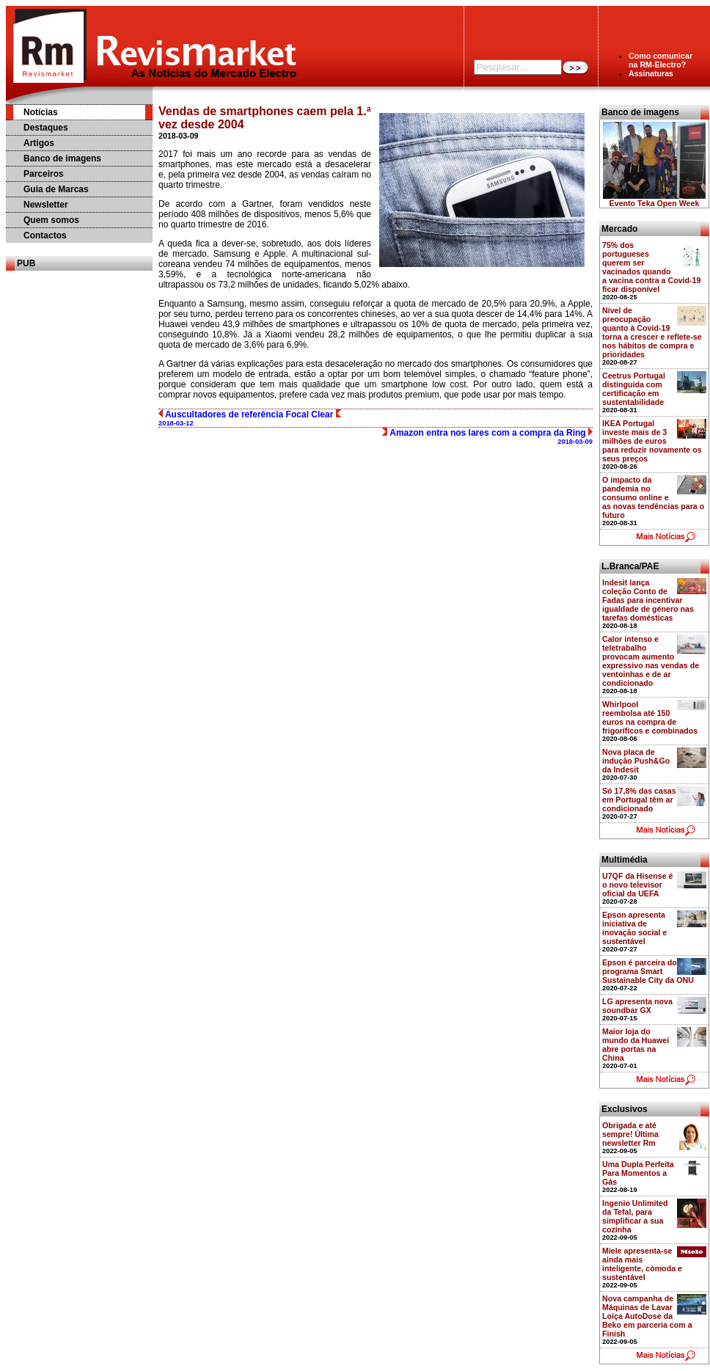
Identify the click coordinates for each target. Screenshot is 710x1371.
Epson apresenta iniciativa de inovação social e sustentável (634, 928)
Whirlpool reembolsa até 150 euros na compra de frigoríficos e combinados (650, 717)
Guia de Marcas (56, 189)
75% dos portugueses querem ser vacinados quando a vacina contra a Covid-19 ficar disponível (651, 267)
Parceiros (43, 174)
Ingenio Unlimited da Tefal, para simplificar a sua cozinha (634, 1216)
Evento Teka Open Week (655, 203)
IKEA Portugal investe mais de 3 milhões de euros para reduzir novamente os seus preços (652, 441)
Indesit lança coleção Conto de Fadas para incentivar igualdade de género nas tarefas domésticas (648, 600)
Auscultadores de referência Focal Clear (249, 418)
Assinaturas (651, 73)
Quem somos (51, 220)
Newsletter (45, 205)
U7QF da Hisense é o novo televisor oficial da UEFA (637, 884)
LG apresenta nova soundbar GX (637, 1005)
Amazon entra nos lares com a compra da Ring (487, 436)
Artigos (38, 143)
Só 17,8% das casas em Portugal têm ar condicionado (639, 799)
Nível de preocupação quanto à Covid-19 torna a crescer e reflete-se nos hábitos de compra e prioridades (652, 332)
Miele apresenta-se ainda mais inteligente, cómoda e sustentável (642, 1264)
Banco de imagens (62, 158)
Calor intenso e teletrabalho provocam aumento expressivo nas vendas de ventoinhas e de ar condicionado (650, 661)
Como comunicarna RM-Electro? (660, 60)
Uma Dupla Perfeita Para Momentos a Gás (638, 1173)
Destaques (45, 128)
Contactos (45, 235)
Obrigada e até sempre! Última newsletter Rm (630, 1134)
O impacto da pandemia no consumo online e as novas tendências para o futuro (653, 497)
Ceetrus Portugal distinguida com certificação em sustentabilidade (633, 388)
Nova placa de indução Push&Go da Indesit (636, 760)
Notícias (40, 112)
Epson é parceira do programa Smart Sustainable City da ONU (648, 971)
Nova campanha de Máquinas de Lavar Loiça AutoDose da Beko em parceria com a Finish (647, 1316)
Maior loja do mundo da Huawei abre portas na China (635, 1044)
